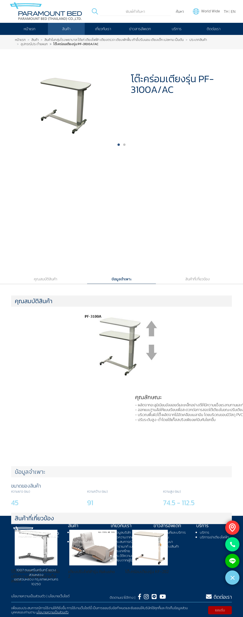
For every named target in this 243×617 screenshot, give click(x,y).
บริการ (177, 29)
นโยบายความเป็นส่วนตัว (52, 612)
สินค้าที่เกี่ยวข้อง (197, 423)
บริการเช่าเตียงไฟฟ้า (214, 537)
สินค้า (66, 29)
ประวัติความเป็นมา (127, 555)
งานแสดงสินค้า (168, 546)
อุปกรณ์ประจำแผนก (34, 44)
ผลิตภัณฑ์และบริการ (171, 532)
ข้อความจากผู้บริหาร (129, 537)
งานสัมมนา (165, 541)
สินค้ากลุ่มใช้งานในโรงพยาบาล (87, 535)
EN (233, 11)
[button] (119, 144)
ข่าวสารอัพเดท (140, 29)
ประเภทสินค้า (198, 40)
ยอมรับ (220, 610)
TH (226, 11)
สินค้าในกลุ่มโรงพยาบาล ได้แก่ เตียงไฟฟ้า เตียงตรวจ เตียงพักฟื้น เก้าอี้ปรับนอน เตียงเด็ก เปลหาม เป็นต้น (114, 40)
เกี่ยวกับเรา (103, 29)
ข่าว (159, 551)
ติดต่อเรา (213, 29)
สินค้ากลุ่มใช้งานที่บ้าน (87, 541)
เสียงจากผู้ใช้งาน (126, 560)
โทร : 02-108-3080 (36, 553)
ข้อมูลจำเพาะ (121, 423)
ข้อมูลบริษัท (122, 532)
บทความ (163, 537)
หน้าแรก (29, 29)
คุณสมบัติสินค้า (45, 423)
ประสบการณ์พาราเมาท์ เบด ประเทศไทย (124, 546)
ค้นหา (180, 11)
